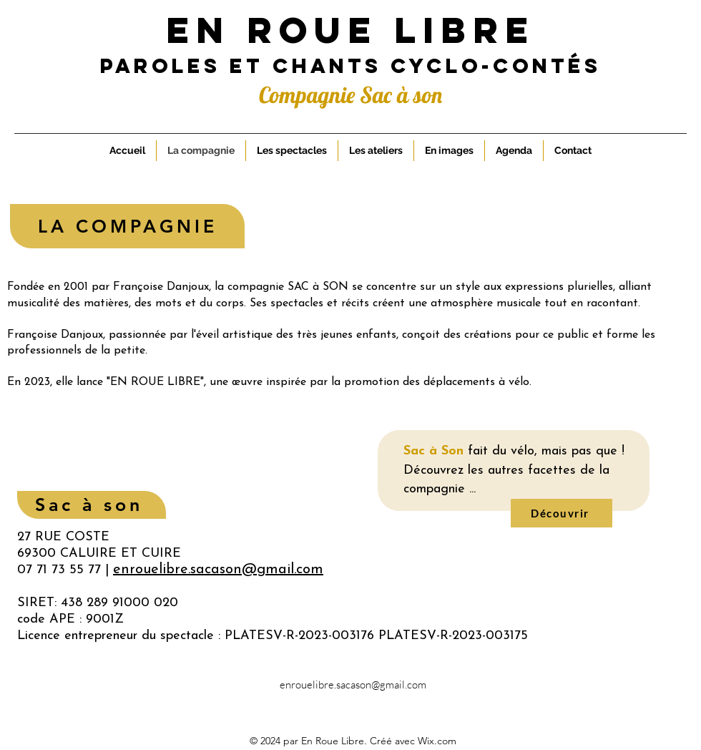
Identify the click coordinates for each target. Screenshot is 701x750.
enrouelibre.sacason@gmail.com (353, 684)
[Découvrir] (561, 513)
